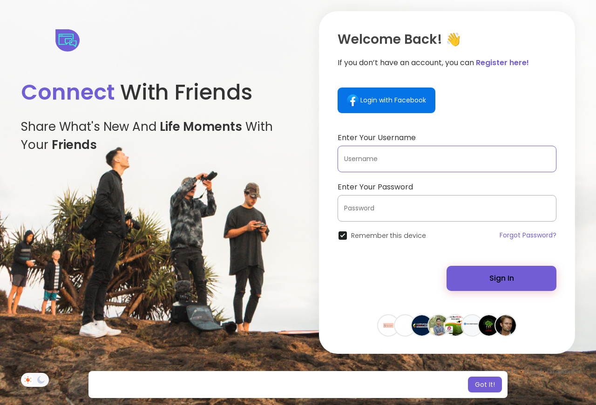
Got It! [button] (485, 384)
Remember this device (388, 235)
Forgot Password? (528, 235)
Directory (561, 371)
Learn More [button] (376, 384)
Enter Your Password (375, 187)
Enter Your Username (377, 137)
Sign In (501, 278)
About (533, 371)
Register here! (502, 62)
